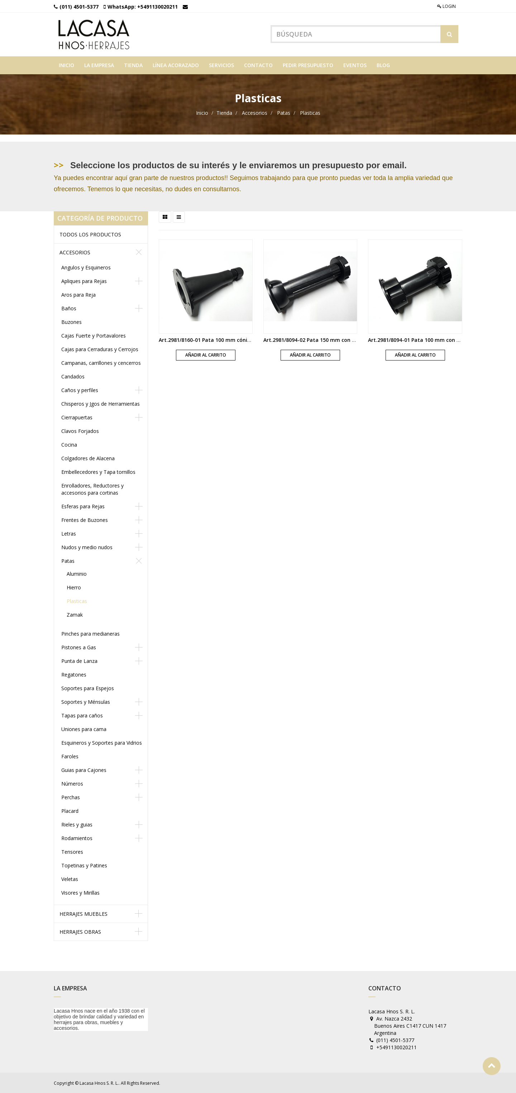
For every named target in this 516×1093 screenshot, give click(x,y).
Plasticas (310, 112)
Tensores (72, 851)
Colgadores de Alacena (88, 458)
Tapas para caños (82, 715)
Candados (73, 376)
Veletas (69, 879)
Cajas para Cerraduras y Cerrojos (99, 349)
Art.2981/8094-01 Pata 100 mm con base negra (426, 339)
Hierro (74, 587)
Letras (68, 533)
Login (446, 6)
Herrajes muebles (83, 913)
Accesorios (254, 112)
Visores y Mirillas (80, 892)
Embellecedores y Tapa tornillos (98, 471)
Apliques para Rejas (84, 281)
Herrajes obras (80, 931)
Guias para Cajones (83, 770)
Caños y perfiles (79, 390)
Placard (69, 810)
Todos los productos (90, 234)
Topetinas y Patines (84, 865)
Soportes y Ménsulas (85, 701)
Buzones (71, 322)
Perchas (70, 797)
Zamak (75, 614)
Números (72, 783)
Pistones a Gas (78, 647)
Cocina (69, 444)
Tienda (224, 112)
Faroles (69, 756)
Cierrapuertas (76, 417)
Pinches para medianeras (90, 633)
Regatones (73, 674)
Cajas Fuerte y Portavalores (93, 335)
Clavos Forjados (80, 431)
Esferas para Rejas (83, 506)
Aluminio (77, 573)
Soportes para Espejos (87, 688)
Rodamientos (76, 838)
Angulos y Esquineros (86, 267)
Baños (68, 308)
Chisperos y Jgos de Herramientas (100, 403)
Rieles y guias (76, 824)
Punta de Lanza (79, 661)
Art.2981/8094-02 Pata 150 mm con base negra (321, 339)
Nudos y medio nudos (87, 547)
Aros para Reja (78, 294)
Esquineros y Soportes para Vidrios (101, 742)
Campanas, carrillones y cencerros (101, 362)
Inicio (202, 112)
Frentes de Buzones (84, 520)
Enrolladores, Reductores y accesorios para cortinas (92, 489)
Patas (283, 112)
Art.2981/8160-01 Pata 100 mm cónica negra (214, 339)
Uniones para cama (83, 729)
